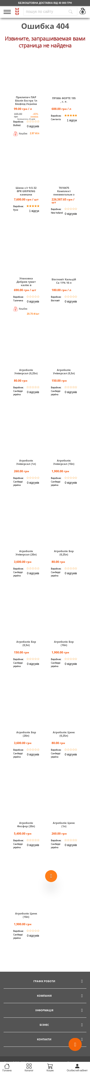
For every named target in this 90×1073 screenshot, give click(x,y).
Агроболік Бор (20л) (26, 734)
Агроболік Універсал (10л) (63, 462)
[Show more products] (51, 875)
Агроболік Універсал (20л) (26, 552)
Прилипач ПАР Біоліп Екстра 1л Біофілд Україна (26, 101)
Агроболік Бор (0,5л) (26, 643)
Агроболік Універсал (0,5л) (64, 371)
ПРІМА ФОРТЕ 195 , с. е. (64, 100)
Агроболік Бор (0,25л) (64, 552)
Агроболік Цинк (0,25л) (64, 734)
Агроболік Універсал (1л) (26, 462)
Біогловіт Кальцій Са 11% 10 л (64, 281)
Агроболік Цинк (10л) (26, 915)
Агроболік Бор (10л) (64, 643)
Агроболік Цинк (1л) (64, 824)
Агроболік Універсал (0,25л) (26, 371)
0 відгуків (33, 126)
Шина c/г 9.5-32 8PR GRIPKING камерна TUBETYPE (26, 193)
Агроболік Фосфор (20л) (26, 824)
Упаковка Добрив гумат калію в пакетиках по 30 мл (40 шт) (26, 285)
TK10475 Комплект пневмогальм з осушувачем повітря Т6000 (63, 194)
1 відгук (72, 120)
